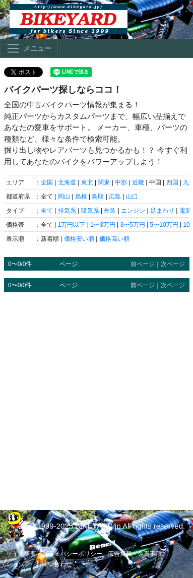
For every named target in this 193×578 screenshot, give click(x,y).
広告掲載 (120, 553)
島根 (81, 196)
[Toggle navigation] (28, 48)
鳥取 (98, 196)
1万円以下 (72, 224)
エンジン (133, 210)
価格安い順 (79, 238)
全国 (47, 182)
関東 (104, 182)
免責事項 (150, 553)
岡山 (64, 196)
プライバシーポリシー (72, 553)
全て (47, 210)
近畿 (138, 182)
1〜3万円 (102, 224)
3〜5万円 (132, 224)
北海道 (67, 182)
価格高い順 (114, 238)
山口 (132, 196)
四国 (172, 182)
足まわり (162, 210)
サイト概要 (21, 553)
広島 (115, 196)
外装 (110, 210)
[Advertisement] (96, 396)
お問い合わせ (54, 563)
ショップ (18, 563)
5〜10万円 (164, 224)
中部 (121, 182)
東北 (87, 182)
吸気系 (90, 210)
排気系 (67, 210)
